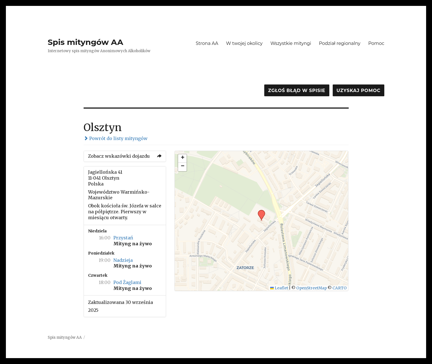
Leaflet (279, 288)
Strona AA (207, 43)
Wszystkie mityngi (290, 43)
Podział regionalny (339, 43)
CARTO (339, 288)
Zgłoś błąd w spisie (296, 90)
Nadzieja (123, 260)
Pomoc (376, 43)
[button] (259, 211)
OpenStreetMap (311, 288)
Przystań (123, 238)
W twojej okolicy (244, 43)
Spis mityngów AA (85, 42)
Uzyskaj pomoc (358, 90)
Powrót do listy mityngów (116, 138)
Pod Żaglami (127, 282)
